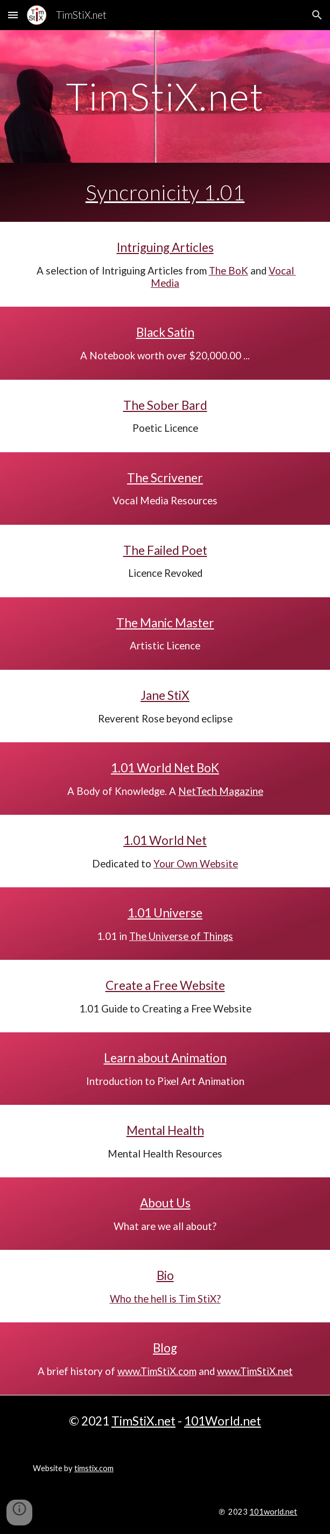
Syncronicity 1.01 (165, 192)
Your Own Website (195, 864)
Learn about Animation (165, 1058)
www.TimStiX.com (156, 1371)
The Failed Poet (165, 550)
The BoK (228, 271)
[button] (13, 15)
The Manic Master (165, 623)
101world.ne (271, 1511)
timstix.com (94, 1468)
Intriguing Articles (165, 247)
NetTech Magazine (220, 791)
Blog (165, 1348)
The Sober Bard (165, 405)
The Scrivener (165, 478)
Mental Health (165, 1130)
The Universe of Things (181, 936)
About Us (165, 1203)
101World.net (222, 1421)
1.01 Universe (165, 913)
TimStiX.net (143, 1421)
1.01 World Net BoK (165, 768)
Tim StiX (197, 1299)
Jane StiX (165, 695)
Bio (165, 1275)
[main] (165, 96)
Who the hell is (144, 1299)
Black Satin (165, 332)
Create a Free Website (165, 985)
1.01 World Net (165, 840)
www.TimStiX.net (255, 1371)
